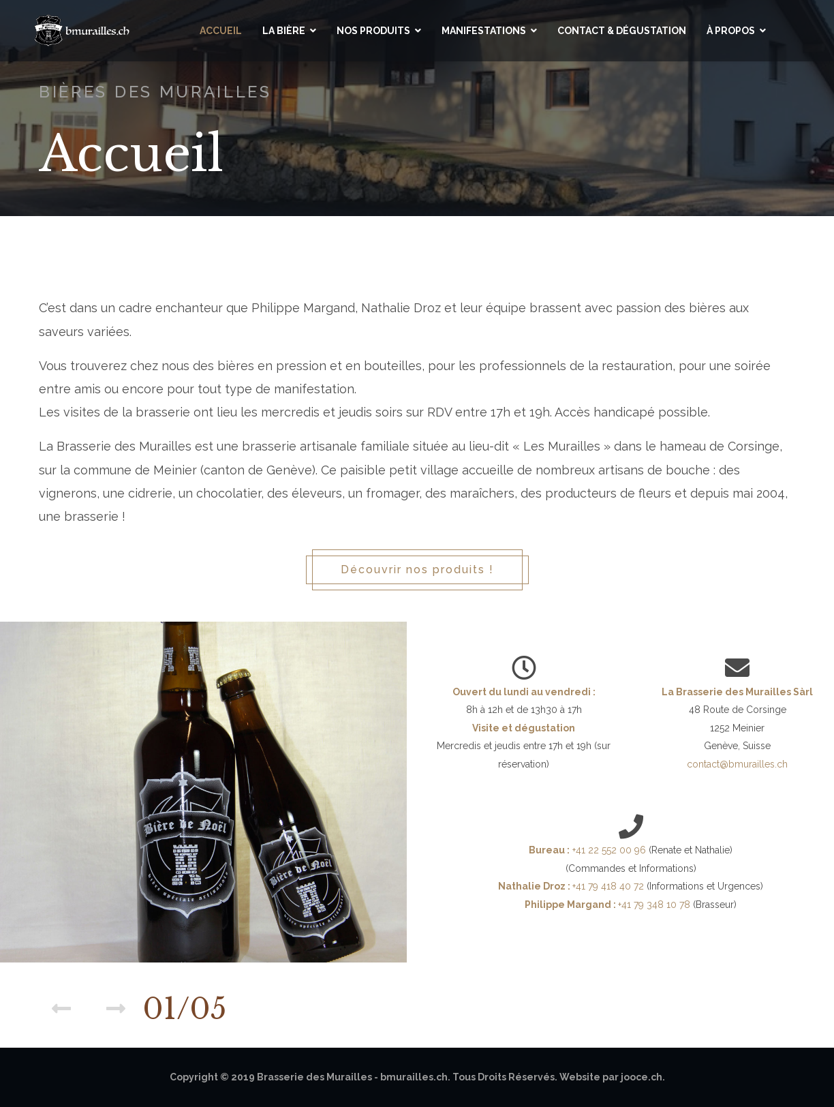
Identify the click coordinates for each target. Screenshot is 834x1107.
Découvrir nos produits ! (417, 569)
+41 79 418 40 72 (609, 886)
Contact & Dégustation (621, 30)
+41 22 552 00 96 (609, 850)
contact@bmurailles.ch (737, 764)
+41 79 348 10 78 (655, 904)
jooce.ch (641, 1077)
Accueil (221, 30)
